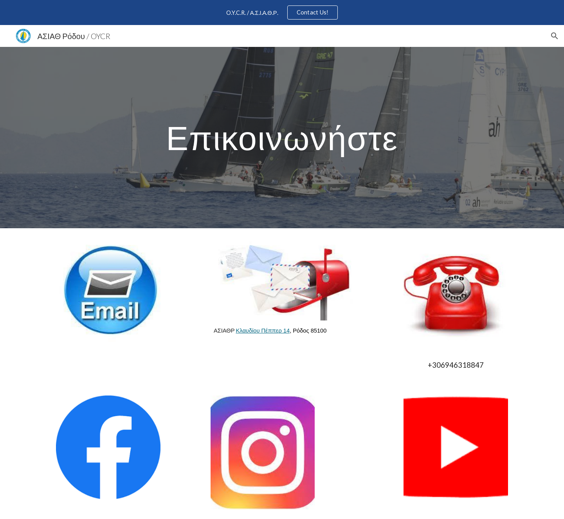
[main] (282, 137)
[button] (554, 36)
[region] (282, 12)
